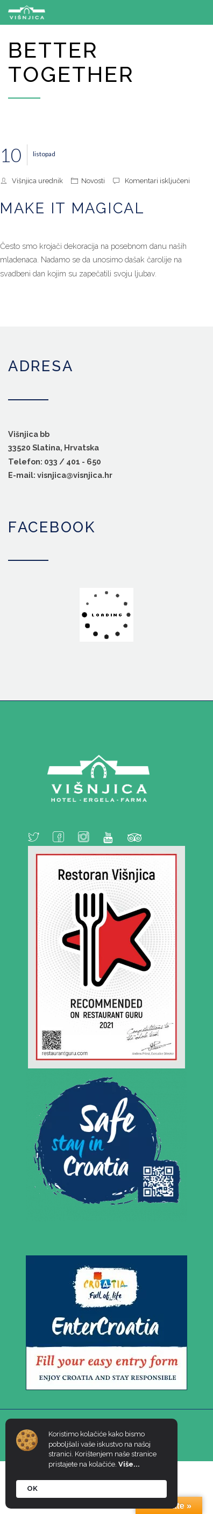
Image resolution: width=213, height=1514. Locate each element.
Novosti (93, 181)
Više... (129, 1464)
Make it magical (72, 208)
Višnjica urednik (37, 181)
